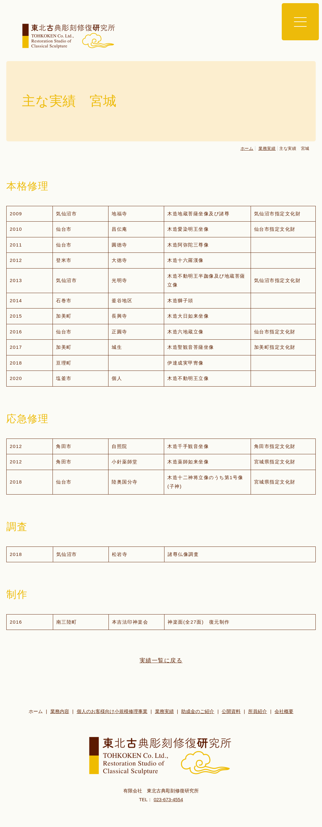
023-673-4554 (168, 799)
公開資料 (231, 711)
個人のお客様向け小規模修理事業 (112, 711)
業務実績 (267, 148)
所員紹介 (257, 711)
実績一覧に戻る (161, 660)
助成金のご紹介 (197, 711)
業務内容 (59, 711)
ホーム (247, 148)
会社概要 (284, 711)
